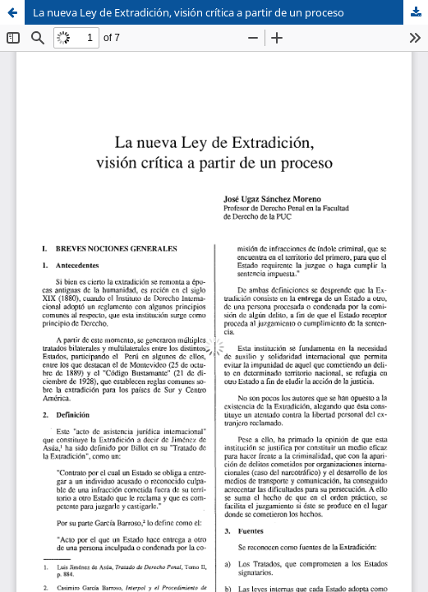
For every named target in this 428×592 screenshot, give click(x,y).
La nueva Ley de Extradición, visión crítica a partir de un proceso (188, 12)
